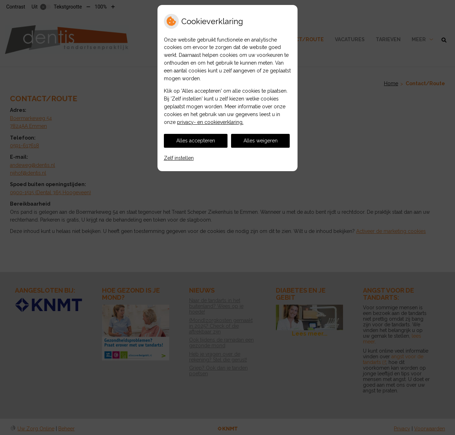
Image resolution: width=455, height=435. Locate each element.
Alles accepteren (195, 140)
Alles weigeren (260, 140)
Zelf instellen (179, 158)
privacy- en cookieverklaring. (210, 122)
